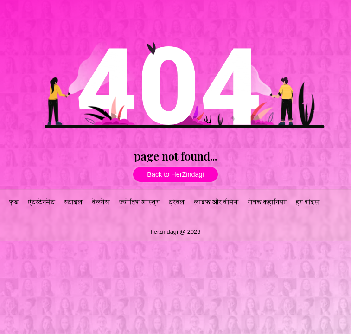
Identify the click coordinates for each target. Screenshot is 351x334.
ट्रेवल (177, 202)
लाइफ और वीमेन (216, 202)
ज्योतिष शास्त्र (139, 202)
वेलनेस (101, 202)
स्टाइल (73, 202)
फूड (14, 202)
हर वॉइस (307, 202)
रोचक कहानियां (267, 202)
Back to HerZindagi (175, 174)
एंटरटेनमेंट (41, 202)
